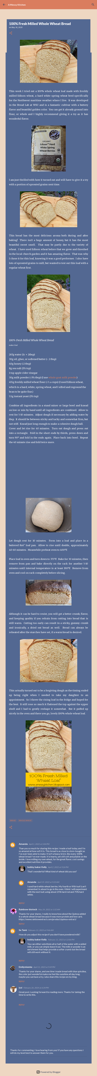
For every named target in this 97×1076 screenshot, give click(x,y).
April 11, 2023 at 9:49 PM (44, 967)
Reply (22, 903)
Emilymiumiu (25, 966)
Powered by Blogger (48, 1072)
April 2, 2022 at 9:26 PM (58, 867)
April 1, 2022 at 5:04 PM (39, 844)
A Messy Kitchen (17, 4)
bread (13, 820)
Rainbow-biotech (28, 909)
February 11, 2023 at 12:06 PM (61, 940)
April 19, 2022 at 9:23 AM (48, 882)
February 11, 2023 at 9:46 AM (40, 930)
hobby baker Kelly (37, 867)
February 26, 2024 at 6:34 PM (36, 988)
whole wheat (25, 820)
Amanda (23, 843)
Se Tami (23, 930)
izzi (20, 987)
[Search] (93, 4)
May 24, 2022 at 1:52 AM (49, 909)
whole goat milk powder (62, 377)
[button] (10, 33)
